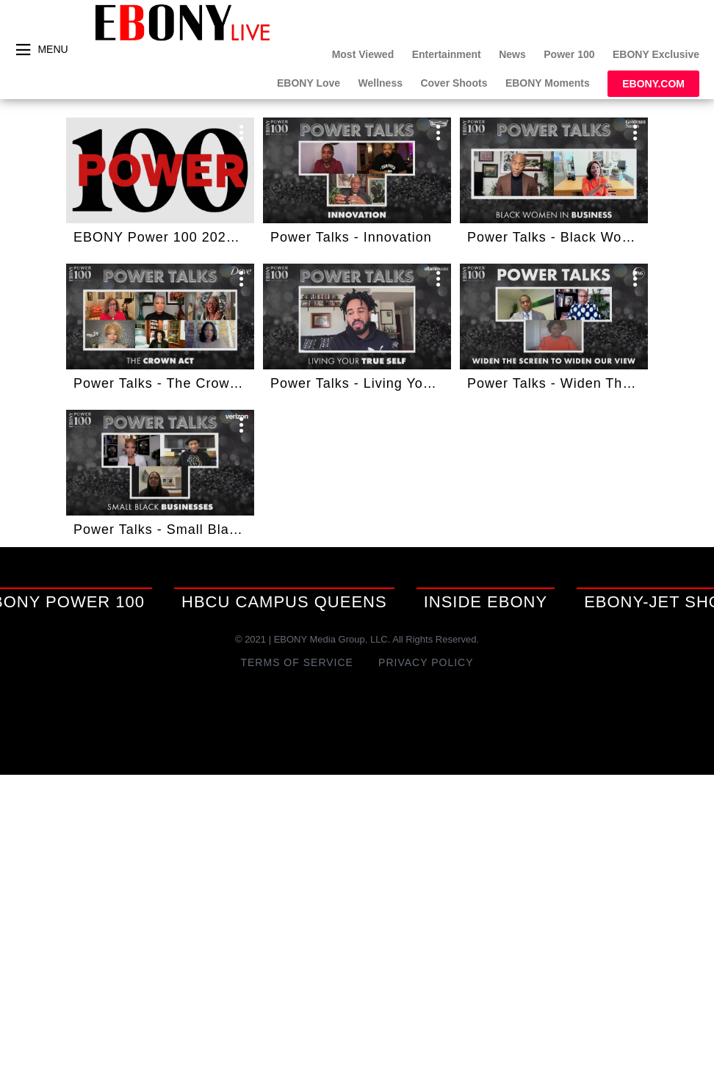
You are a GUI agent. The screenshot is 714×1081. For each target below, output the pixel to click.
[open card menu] (240, 132)
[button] (160, 185)
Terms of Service (296, 662)
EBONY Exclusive (656, 54)
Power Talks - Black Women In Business (557, 237)
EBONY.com (653, 84)
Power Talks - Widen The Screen (557, 383)
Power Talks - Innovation (351, 237)
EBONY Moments (547, 83)
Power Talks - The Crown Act (163, 383)
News (512, 54)
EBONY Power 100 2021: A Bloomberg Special (163, 237)
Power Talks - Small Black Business (163, 529)
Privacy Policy (425, 662)
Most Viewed (363, 54)
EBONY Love (308, 83)
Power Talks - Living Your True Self (360, 383)
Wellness (380, 83)
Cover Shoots (453, 83)
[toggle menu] (42, 50)
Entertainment (446, 54)
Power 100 (569, 54)
